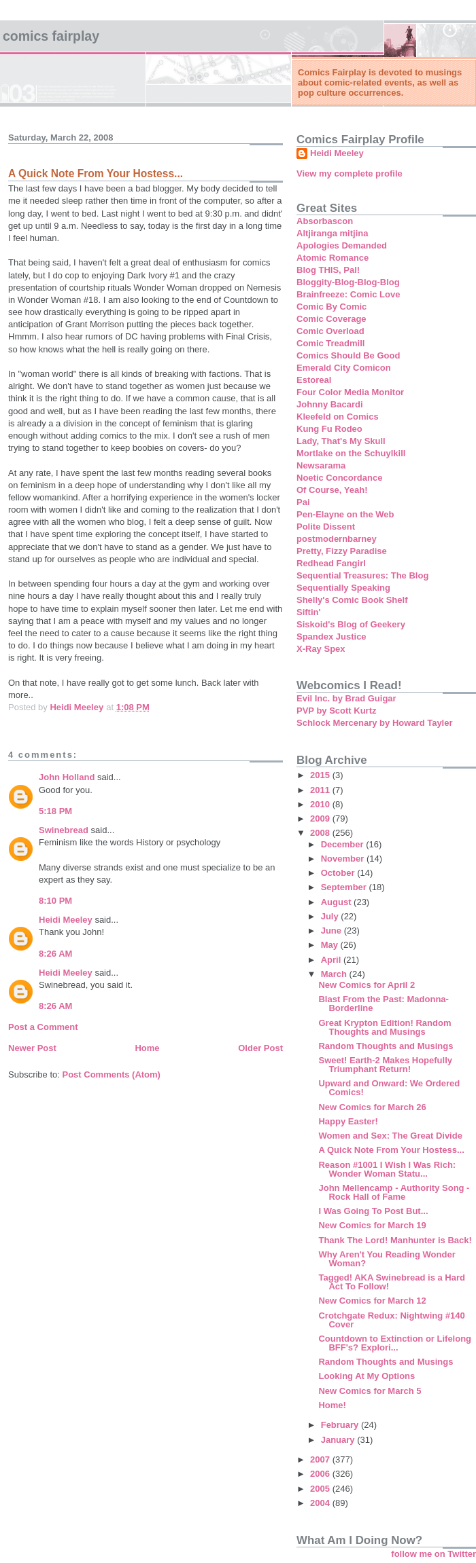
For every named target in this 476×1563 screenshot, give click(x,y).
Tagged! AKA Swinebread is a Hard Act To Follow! (391, 1281)
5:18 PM (55, 811)
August (337, 902)
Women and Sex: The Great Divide (390, 1135)
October (339, 873)
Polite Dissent (325, 526)
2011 (321, 790)
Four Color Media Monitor (350, 392)
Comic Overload (330, 331)
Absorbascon (324, 221)
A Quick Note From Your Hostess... (391, 1150)
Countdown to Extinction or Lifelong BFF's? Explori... (394, 1343)
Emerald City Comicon (343, 368)
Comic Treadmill (330, 343)
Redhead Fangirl (331, 563)
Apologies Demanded (341, 245)
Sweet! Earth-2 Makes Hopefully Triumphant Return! (385, 1064)
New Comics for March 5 (369, 1391)
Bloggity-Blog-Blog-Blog (348, 282)
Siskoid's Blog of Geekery (350, 624)
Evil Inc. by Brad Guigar (346, 698)
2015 (321, 775)
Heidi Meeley (65, 920)
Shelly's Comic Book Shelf (351, 600)
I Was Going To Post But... (373, 1211)
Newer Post (32, 1048)
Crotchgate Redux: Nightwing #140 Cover (391, 1319)
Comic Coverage (331, 319)
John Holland (67, 777)
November (344, 858)
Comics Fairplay (51, 36)
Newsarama (320, 465)
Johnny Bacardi (329, 404)
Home (147, 1048)
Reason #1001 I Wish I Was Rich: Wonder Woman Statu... (387, 1169)
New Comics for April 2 (366, 985)
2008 (321, 833)
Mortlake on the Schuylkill (350, 453)
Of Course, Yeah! (332, 490)
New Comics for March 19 (372, 1225)
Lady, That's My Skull (341, 441)
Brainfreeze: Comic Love (348, 294)
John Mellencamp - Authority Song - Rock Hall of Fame (393, 1192)
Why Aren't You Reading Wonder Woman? (386, 1258)
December (343, 844)
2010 (321, 804)
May (331, 945)
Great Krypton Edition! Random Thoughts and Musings (384, 1027)
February (341, 1425)
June (332, 930)
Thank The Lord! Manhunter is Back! (394, 1240)
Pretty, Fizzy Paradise (341, 551)
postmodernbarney (336, 539)
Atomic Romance (332, 258)
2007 (321, 1459)
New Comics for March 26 (372, 1107)
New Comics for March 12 (372, 1300)
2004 (321, 1503)
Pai (303, 502)
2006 (321, 1474)
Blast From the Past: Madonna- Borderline (383, 1003)
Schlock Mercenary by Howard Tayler (374, 723)
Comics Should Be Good (348, 355)
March (335, 974)
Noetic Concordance (339, 478)
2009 (321, 818)
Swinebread (63, 830)
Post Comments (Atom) (111, 1074)
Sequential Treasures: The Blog (362, 575)
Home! (331, 1405)
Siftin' (308, 612)
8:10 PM (55, 901)
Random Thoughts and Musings (385, 1046)
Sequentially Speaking (343, 588)
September (345, 887)
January (339, 1440)
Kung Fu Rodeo (329, 429)
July (331, 916)
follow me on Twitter (433, 1554)
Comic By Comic (331, 306)
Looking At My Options (366, 1376)
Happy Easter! (347, 1121)
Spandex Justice (331, 636)
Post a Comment (43, 1027)
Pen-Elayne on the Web (345, 514)
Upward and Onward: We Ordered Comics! (389, 1087)
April (332, 960)
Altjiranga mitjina (332, 233)
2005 (321, 1489)
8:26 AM (55, 954)
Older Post (260, 1048)
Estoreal (313, 380)
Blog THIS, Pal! (328, 270)
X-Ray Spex (320, 649)
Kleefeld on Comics (337, 416)
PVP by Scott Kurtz (336, 710)
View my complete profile (349, 173)
